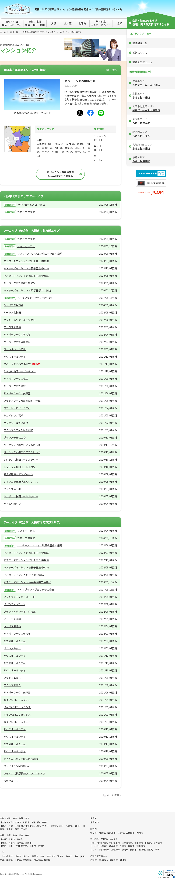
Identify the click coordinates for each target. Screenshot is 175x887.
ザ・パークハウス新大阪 (17, 334)
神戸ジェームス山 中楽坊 (31, 204)
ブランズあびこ (12, 648)
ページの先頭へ (114, 795)
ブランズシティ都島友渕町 (18, 430)
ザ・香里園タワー (13, 503)
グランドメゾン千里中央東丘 (20, 320)
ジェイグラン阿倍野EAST (18, 766)
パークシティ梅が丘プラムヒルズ (22, 445)
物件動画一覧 (139, 43)
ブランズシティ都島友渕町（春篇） (23, 400)
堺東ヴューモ (11, 780)
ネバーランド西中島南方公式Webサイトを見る (60, 173)
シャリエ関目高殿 (13, 305)
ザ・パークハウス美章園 (17, 393)
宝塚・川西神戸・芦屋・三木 (12, 23)
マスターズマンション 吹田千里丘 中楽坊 (39, 253)
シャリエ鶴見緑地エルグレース (21, 481)
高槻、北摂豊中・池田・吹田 (35, 23)
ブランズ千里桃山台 (15, 437)
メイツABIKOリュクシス (17, 700)
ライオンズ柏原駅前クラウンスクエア (24, 773)
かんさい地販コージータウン (20, 371)
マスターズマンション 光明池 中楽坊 (24, 575)
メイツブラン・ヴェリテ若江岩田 (35, 297)
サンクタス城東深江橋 (16, 422)
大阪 (53, 23)
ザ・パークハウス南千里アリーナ (22, 283)
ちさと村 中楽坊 (26, 212)
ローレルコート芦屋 (15, 349)
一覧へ (113, 70)
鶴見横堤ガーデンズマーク (18, 474)
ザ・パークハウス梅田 (16, 378)
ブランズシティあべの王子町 (19, 597)
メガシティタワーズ (14, 604)
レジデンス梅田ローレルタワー (21, 459)
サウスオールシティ (15, 356)
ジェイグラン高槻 (13, 415)
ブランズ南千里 (12, 489)
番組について (139, 52)
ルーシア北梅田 (12, 312)
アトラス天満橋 (12, 327)
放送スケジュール (142, 62)
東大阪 (68, 23)
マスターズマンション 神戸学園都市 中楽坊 (27, 290)
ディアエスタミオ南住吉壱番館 (21, 758)
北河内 (82, 23)
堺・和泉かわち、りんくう (101, 23)
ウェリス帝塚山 (12, 626)
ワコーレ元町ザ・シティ (17, 408)
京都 (119, 23)
